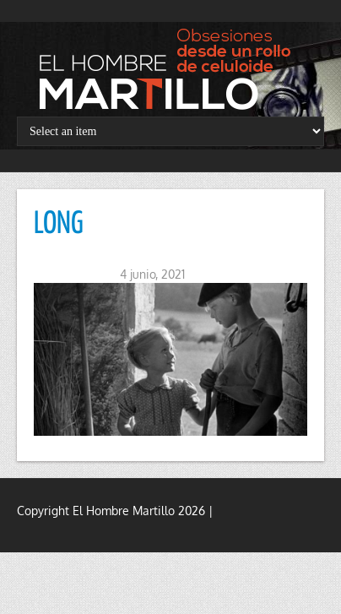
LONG (59, 224)
